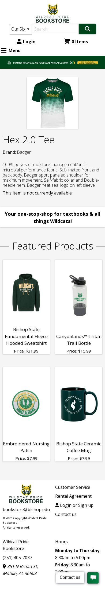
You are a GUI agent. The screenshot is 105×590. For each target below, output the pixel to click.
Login (26, 41)
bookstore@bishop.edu (26, 509)
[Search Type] (20, 29)
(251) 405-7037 (17, 557)
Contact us (66, 514)
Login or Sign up (74, 505)
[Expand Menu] (3, 50)
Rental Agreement (73, 496)
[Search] (55, 29)
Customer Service (72, 487)
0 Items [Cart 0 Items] (76, 41)
